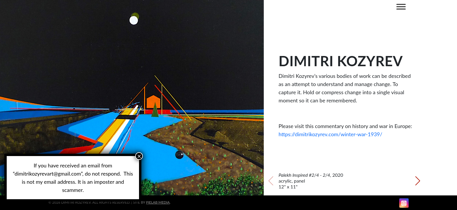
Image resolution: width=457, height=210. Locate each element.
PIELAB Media (158, 202)
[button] (143, 189)
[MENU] (401, 6)
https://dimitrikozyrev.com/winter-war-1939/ (330, 134)
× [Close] (139, 156)
